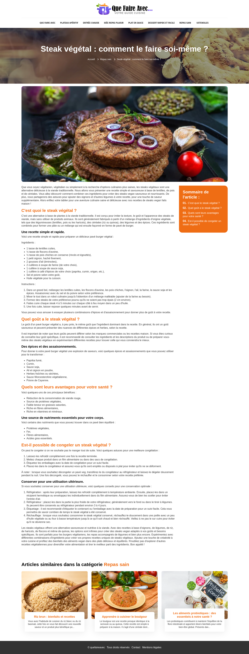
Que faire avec (47, 23)
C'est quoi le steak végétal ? (201, 203)
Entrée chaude (91, 23)
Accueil (91, 59)
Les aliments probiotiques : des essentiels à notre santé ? (194, 615)
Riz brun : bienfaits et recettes (54, 616)
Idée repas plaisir (114, 23)
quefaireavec (97, 647)
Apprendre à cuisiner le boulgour (124, 616)
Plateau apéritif (69, 23)
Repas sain (185, 23)
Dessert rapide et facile (161, 23)
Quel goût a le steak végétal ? (202, 208)
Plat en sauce (135, 23)
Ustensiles (202, 23)
